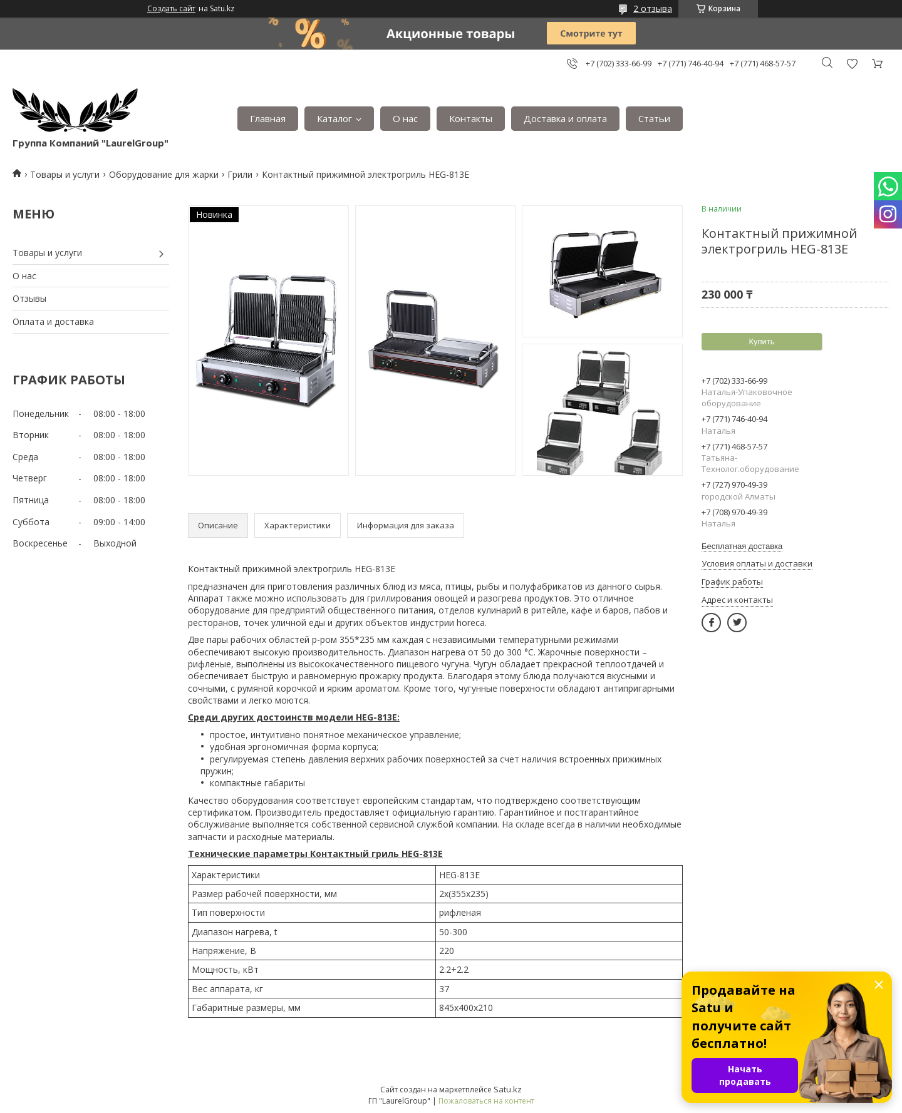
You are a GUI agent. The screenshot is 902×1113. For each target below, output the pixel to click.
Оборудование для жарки (164, 174)
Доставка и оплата (565, 118)
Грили (239, 174)
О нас (405, 118)
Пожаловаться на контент (486, 1100)
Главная (268, 118)
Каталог (334, 118)
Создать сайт (171, 8)
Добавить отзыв (851, 63)
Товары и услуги (65, 174)
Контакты (470, 118)
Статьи (654, 118)
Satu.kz (508, 1089)
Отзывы (29, 298)
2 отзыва (652, 8)
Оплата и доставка (53, 321)
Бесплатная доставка (742, 546)
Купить (761, 341)
